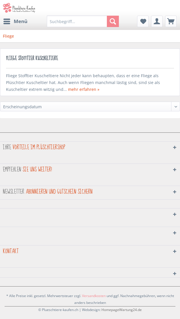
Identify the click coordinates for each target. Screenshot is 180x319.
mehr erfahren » (83, 89)
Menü (15, 20)
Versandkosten (94, 295)
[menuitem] (15, 21)
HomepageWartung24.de (121, 309)
